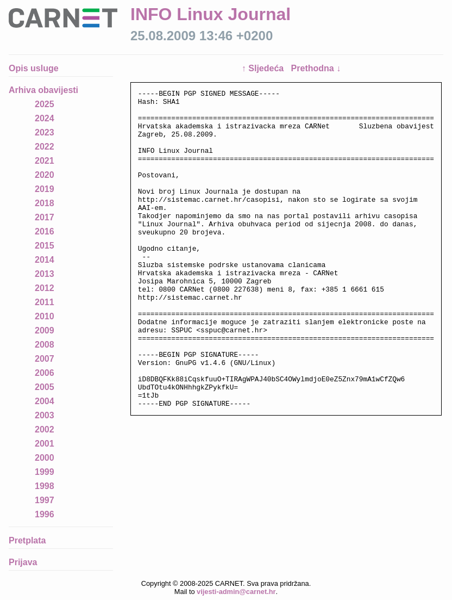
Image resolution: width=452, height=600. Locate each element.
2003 (44, 415)
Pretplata (27, 540)
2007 (44, 358)
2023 (44, 132)
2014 (44, 259)
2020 (44, 175)
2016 (44, 231)
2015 (44, 245)
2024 (44, 118)
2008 (44, 344)
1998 (44, 486)
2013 (44, 274)
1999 (44, 472)
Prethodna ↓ (316, 68)
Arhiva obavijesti (43, 90)
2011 (44, 302)
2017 (44, 217)
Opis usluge (34, 68)
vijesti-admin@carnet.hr (236, 591)
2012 (44, 288)
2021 (44, 160)
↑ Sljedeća (264, 68)
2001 (44, 443)
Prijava (23, 562)
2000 (44, 457)
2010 (44, 316)
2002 (44, 429)
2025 (44, 104)
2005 (44, 387)
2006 (44, 373)
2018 (44, 203)
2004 (44, 401)
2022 (44, 146)
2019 (44, 189)
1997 (44, 500)
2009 (44, 330)
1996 (44, 514)
